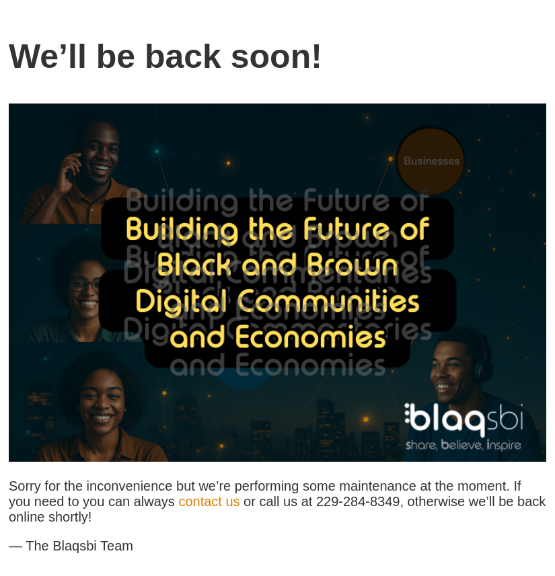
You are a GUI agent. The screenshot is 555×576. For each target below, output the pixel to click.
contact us (208, 501)
